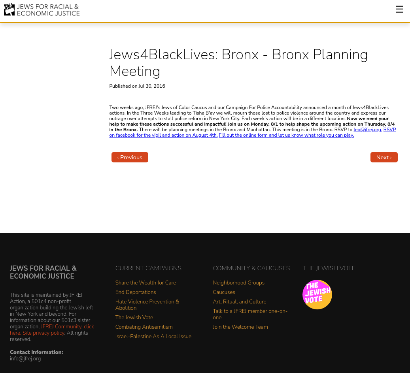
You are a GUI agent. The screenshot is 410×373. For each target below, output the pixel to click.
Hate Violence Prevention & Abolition (147, 305)
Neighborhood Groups (239, 283)
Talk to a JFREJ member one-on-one (250, 314)
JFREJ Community (61, 326)
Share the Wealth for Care (145, 283)
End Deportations (135, 292)
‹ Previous (130, 157)
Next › (384, 157)
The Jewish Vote (134, 318)
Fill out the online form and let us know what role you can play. (286, 135)
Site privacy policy (43, 333)
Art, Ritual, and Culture (239, 302)
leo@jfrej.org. (367, 129)
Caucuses (224, 292)
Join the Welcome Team (240, 327)
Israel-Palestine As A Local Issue (153, 336)
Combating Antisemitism (144, 327)
